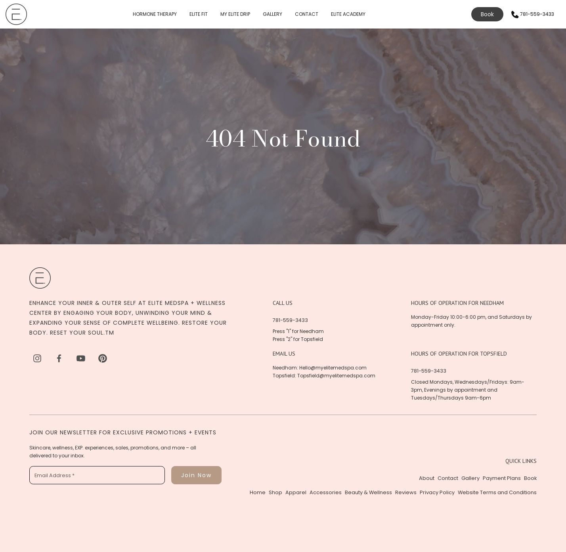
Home (258, 492)
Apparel (295, 492)
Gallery (470, 478)
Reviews (406, 492)
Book (487, 14)
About (426, 478)
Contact (448, 478)
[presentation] (89, 506)
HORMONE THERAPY (155, 14)
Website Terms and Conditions (497, 492)
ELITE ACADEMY (348, 14)
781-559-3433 (290, 320)
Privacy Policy (437, 492)
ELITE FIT (198, 14)
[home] (16, 14)
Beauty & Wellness (368, 492)
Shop (275, 492)
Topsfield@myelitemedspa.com (336, 375)
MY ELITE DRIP (235, 14)
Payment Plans (502, 478)
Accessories (326, 492)
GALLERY (272, 14)
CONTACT (306, 14)
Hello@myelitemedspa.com (333, 367)
